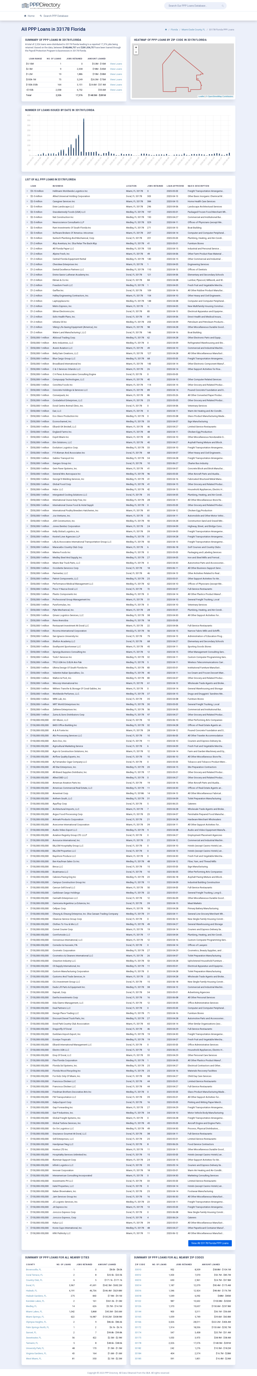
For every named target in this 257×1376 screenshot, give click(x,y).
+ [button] (136, 47)
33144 (138, 1311)
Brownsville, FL (33, 1269)
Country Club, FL (34, 1280)
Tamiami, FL (32, 1343)
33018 (138, 1295)
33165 (138, 1316)
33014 (138, 1285)
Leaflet (201, 96)
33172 (138, 1327)
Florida (174, 29)
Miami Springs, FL (35, 1316)
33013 (138, 1280)
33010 (138, 1269)
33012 (138, 1275)
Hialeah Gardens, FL (36, 1295)
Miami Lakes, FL (34, 1311)
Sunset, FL (31, 1332)
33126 (138, 1306)
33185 (138, 1358)
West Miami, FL (34, 1358)
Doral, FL (30, 1285)
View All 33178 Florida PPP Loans (210, 1243)
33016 (138, 1290)
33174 (138, 1332)
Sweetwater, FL (33, 1337)
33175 (138, 1337)
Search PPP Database (54, 16)
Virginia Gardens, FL (36, 1353)
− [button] (136, 52)
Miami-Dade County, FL (193, 29)
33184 (138, 1353)
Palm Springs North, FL (37, 1327)
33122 (138, 1301)
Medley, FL (31, 1306)
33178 (138, 1343)
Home (29, 16)
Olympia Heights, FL (36, 1322)
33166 (138, 1322)
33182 (138, 1348)
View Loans (116, 63)
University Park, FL (35, 1348)
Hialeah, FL (31, 1290)
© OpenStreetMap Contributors (219, 96)
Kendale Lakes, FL (35, 1301)
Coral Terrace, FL (34, 1275)
